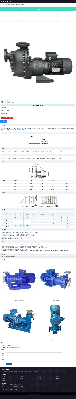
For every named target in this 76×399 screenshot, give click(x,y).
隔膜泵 (57, 11)
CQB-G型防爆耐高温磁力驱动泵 (9, 256)
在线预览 (10, 117)
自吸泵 (19, 17)
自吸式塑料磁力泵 (4, 158)
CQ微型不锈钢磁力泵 (56, 300)
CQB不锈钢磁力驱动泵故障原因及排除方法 (11, 347)
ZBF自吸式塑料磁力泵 (20, 4)
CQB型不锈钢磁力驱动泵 (19, 300)
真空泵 (19, 14)
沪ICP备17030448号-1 (44, 394)
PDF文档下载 (4, 117)
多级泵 (19, 20)
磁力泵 (13, 4)
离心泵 (57, 17)
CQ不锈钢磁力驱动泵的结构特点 (9, 345)
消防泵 (57, 20)
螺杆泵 (19, 22)
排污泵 (19, 1)
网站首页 (9, 4)
